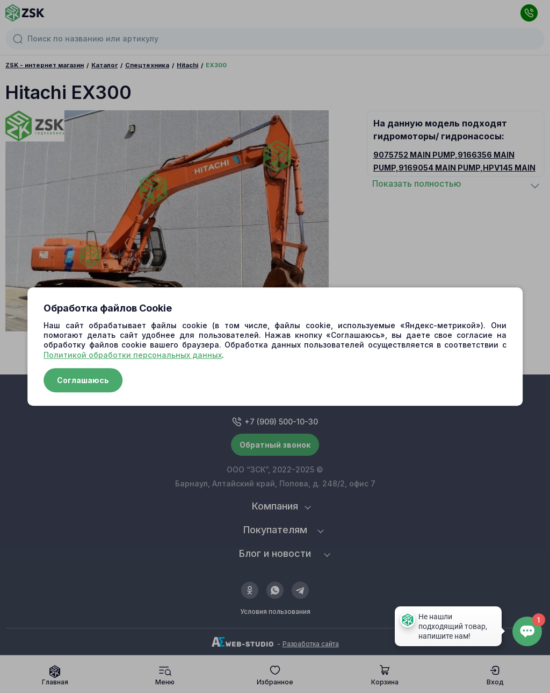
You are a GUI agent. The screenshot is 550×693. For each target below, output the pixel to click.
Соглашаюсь (83, 380)
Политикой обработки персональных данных (133, 354)
